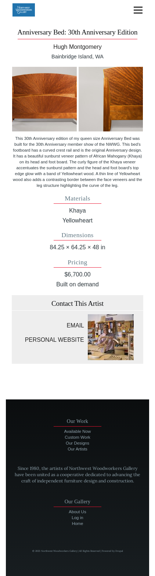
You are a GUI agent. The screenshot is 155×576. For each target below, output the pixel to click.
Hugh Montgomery (77, 47)
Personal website (54, 340)
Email (75, 325)
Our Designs (77, 443)
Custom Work (77, 437)
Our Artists (77, 449)
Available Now (77, 431)
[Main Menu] (138, 10)
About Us (77, 512)
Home (77, 523)
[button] (44, 99)
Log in (77, 517)
